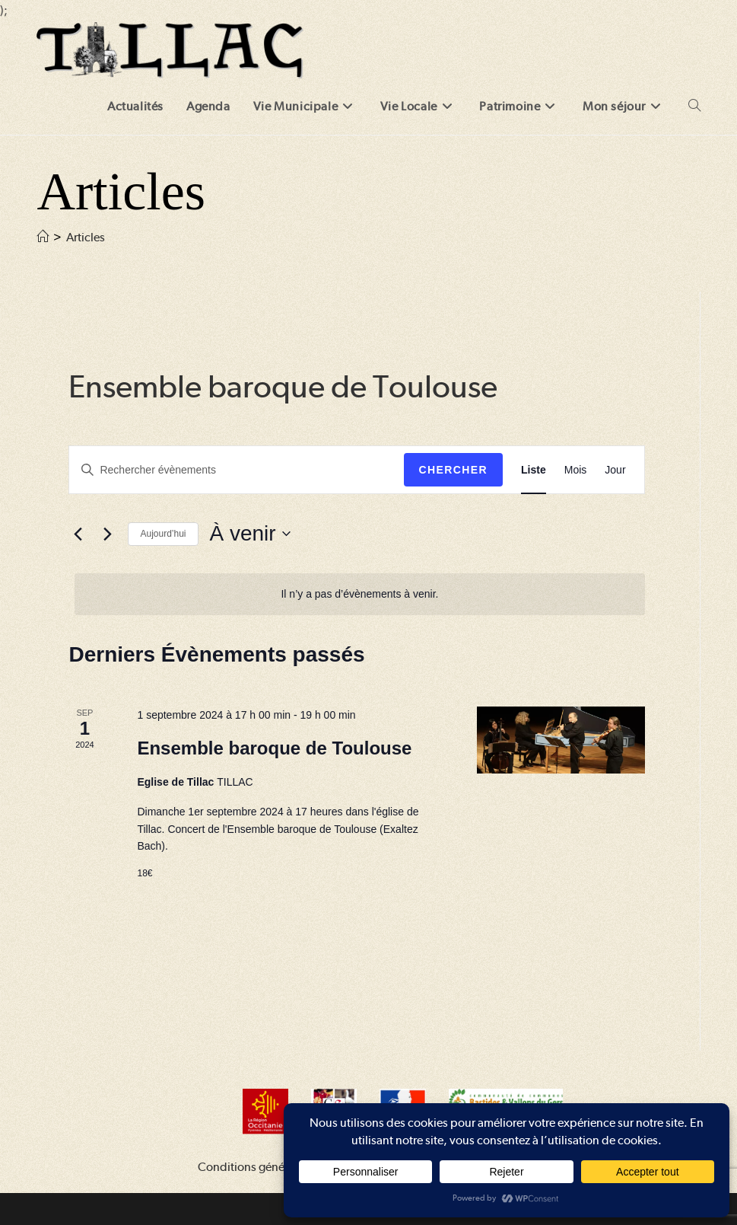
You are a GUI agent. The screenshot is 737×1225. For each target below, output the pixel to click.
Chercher (453, 470)
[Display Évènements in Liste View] (533, 470)
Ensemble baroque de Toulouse (274, 748)
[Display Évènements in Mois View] (575, 470)
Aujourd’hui (163, 533)
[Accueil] (43, 237)
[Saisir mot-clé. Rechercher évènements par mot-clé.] (236, 470)
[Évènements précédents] (77, 534)
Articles (85, 237)
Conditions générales (253, 1167)
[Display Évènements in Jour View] (615, 470)
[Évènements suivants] (107, 534)
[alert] (359, 594)
